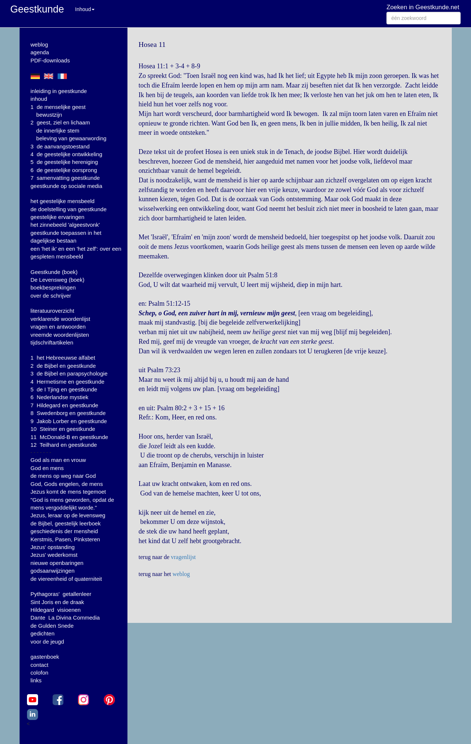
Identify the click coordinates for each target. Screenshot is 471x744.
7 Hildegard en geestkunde (64, 405)
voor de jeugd (47, 641)
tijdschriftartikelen (52, 342)
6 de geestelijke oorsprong (64, 170)
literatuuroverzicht (52, 311)
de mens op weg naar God (63, 476)
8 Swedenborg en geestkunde (68, 413)
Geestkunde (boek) (54, 272)
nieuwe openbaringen (57, 563)
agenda (40, 52)
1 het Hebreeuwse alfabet (63, 357)
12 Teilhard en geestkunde (64, 445)
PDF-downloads (50, 60)
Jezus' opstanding (53, 547)
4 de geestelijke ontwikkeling (66, 154)
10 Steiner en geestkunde (63, 429)
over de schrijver (51, 295)
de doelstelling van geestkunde (69, 209)
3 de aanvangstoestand (60, 146)
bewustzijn (49, 115)
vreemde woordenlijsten (60, 335)
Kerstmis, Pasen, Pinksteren (65, 539)
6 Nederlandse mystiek (60, 397)
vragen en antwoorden (58, 326)
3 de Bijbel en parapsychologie (69, 373)
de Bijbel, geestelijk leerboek (66, 523)
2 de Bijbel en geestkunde (63, 366)
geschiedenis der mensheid (64, 531)
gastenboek (45, 657)
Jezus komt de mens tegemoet (68, 491)
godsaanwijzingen (53, 571)
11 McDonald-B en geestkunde (69, 437)
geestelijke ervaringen (58, 217)
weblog (39, 44)
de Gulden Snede (52, 626)
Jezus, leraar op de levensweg (68, 515)
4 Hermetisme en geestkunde (68, 381)
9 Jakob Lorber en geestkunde (69, 421)
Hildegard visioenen (56, 610)
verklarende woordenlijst (61, 319)
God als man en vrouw (58, 460)
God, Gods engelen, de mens (67, 484)
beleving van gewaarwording (71, 138)
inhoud (39, 99)
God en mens (47, 468)
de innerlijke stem (57, 130)
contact (39, 665)
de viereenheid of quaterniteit (66, 579)
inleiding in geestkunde (59, 91)
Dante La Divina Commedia (65, 617)
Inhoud (85, 9)
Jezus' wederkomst (54, 555)
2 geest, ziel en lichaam (60, 122)
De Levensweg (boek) (58, 280)
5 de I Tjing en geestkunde (64, 389)
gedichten (43, 633)
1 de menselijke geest (58, 107)
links (36, 680)
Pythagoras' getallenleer (61, 594)
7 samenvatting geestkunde (65, 178)
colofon (39, 672)
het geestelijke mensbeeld (63, 201)
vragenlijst (183, 557)
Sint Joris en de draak (57, 602)
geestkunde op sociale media (66, 186)
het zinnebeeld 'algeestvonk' (65, 225)
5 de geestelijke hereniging (64, 162)
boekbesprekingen (53, 287)
